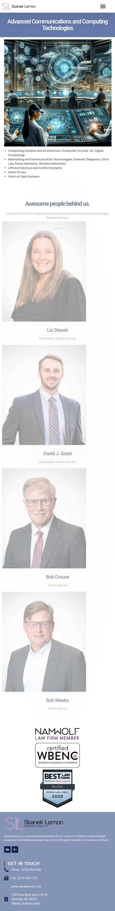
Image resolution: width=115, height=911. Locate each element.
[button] (103, 6)
